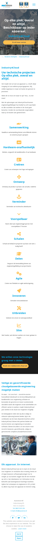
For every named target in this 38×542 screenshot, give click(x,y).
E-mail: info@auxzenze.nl (19, 511)
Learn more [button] (22, 529)
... (3, 57)
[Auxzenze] (8, 4)
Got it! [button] (19, 534)
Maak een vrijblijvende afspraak (15, 366)
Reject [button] (19, 538)
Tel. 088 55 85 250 (19, 508)
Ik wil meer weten (19, 42)
